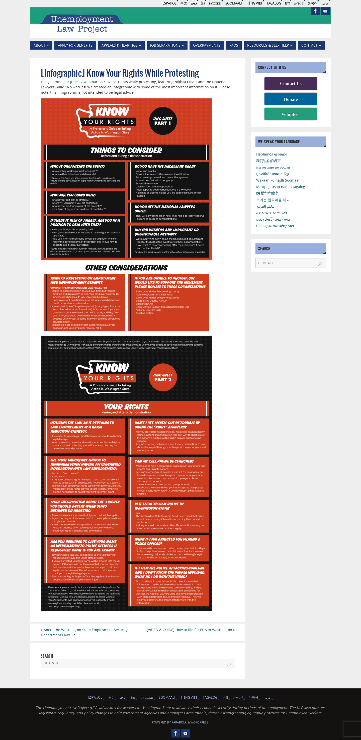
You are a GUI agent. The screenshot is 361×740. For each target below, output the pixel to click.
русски (215, 3)
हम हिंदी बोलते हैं (267, 193)
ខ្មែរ (203, 3)
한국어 (312, 3)
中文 (183, 3)
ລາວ (194, 3)
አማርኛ (299, 3)
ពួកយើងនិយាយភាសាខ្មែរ (272, 173)
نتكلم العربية (265, 206)
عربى (325, 3)
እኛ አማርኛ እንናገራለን (271, 212)
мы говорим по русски (273, 167)
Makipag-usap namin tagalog (280, 186)
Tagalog (273, 3)
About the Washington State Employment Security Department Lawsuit (84, 632)
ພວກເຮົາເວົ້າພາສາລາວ (273, 219)
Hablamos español (271, 154)
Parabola (179, 722)
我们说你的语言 (268, 160)
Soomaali (233, 3)
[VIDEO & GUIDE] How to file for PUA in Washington (191, 629)
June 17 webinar (84, 81)
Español (169, 3)
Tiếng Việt (254, 3)
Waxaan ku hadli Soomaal (277, 180)
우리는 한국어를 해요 (273, 199)
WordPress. (200, 722)
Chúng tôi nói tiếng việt (275, 225)
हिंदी (287, 3)
